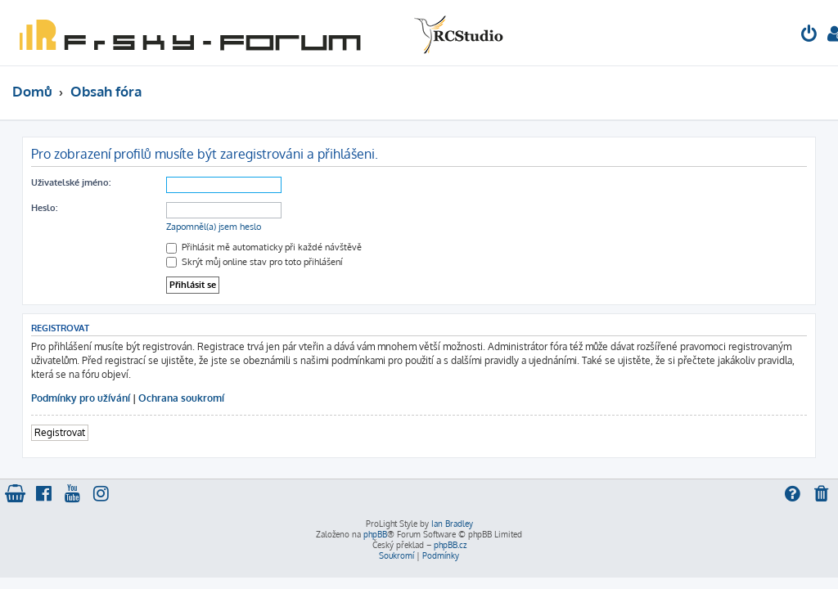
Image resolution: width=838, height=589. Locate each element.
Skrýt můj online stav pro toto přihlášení (254, 262)
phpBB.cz (450, 545)
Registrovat (59, 432)
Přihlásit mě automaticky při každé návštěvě (264, 247)
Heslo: (44, 208)
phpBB (375, 534)
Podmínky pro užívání (80, 398)
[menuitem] (809, 36)
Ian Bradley (452, 523)
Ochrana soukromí (181, 398)
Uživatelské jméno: (70, 182)
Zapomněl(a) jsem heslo (213, 226)
